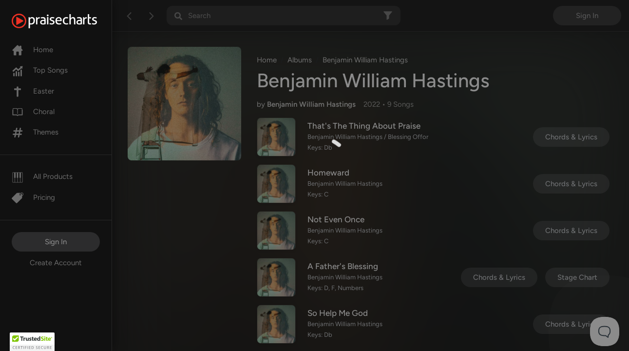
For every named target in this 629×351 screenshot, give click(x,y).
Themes (35, 132)
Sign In (56, 241)
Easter (33, 91)
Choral (33, 111)
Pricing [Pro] (33, 197)
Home (32, 49)
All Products (42, 176)
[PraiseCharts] (66, 21)
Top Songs (40, 70)
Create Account (56, 262)
